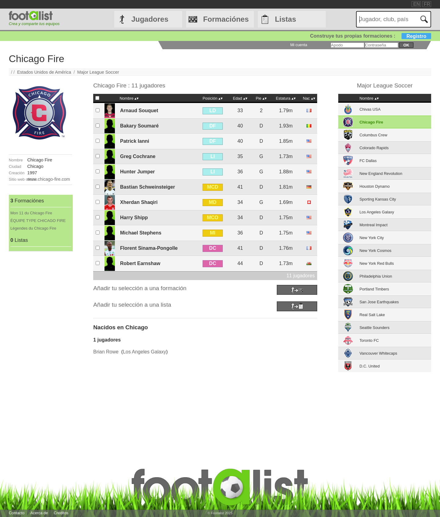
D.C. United (369, 366)
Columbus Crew (373, 135)
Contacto (16, 513)
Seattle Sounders (374, 327)
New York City (371, 237)
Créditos (61, 513)
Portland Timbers (374, 289)
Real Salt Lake (372, 314)
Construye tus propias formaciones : (370, 36)
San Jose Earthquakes (379, 302)
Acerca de (39, 513)
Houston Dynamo (374, 186)
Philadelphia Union (375, 276)
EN (416, 4)
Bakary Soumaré (139, 125)
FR (427, 4)
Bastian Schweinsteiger (147, 187)
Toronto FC (369, 340)
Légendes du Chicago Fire (33, 228)
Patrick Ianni (134, 141)
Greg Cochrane (138, 156)
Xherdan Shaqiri (139, 202)
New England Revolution (380, 173)
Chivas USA (369, 109)
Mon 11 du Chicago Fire (31, 213)
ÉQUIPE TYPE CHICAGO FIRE (38, 220)
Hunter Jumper (137, 171)
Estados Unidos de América (44, 72)
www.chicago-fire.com (48, 179)
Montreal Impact (373, 225)
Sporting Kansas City (377, 199)
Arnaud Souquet (139, 110)
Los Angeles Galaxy (144, 351)
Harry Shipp (134, 217)
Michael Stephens (140, 232)
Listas (285, 19)
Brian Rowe (106, 351)
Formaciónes (226, 19)
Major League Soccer (98, 72)
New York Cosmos (375, 250)
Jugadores (149, 19)
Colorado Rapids (373, 148)
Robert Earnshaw (140, 263)
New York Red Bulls (376, 263)
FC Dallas (367, 160)
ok (406, 45)
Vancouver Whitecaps (378, 353)
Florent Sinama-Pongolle (149, 248)
